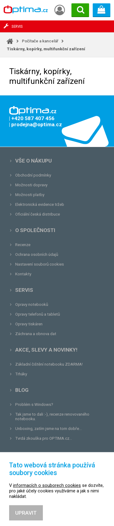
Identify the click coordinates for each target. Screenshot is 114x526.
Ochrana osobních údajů (36, 254)
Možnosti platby (29, 194)
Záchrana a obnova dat (35, 333)
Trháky (21, 374)
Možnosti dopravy (31, 185)
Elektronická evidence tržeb (39, 204)
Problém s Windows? (34, 404)
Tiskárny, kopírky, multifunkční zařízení (46, 49)
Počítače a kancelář (40, 41)
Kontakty (23, 274)
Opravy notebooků (31, 304)
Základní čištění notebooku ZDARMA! (49, 364)
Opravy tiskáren (29, 324)
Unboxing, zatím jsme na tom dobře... (48, 428)
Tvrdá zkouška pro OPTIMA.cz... (43, 438)
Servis (24, 290)
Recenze (22, 244)
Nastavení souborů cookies (39, 264)
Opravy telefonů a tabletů (37, 314)
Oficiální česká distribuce (37, 214)
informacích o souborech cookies (47, 502)
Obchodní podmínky (33, 175)
